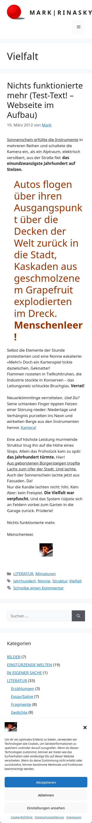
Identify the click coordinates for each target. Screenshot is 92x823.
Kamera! (28, 427)
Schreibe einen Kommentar (38, 588)
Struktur (59, 581)
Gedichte (19, 712)
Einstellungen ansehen (46, 808)
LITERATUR (23, 573)
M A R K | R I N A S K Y (61, 12)
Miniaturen (45, 573)
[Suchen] (78, 616)
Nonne (44, 581)
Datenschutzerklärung (49, 817)
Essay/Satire (22, 696)
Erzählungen (22, 688)
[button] (85, 727)
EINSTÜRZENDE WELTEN (29, 664)
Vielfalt (75, 581)
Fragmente (21, 704)
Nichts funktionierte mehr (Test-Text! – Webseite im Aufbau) (45, 100)
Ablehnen (46, 795)
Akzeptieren (46, 782)
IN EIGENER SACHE (24, 672)
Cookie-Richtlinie (22, 817)
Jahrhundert (24, 581)
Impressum (73, 817)
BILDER (13, 657)
